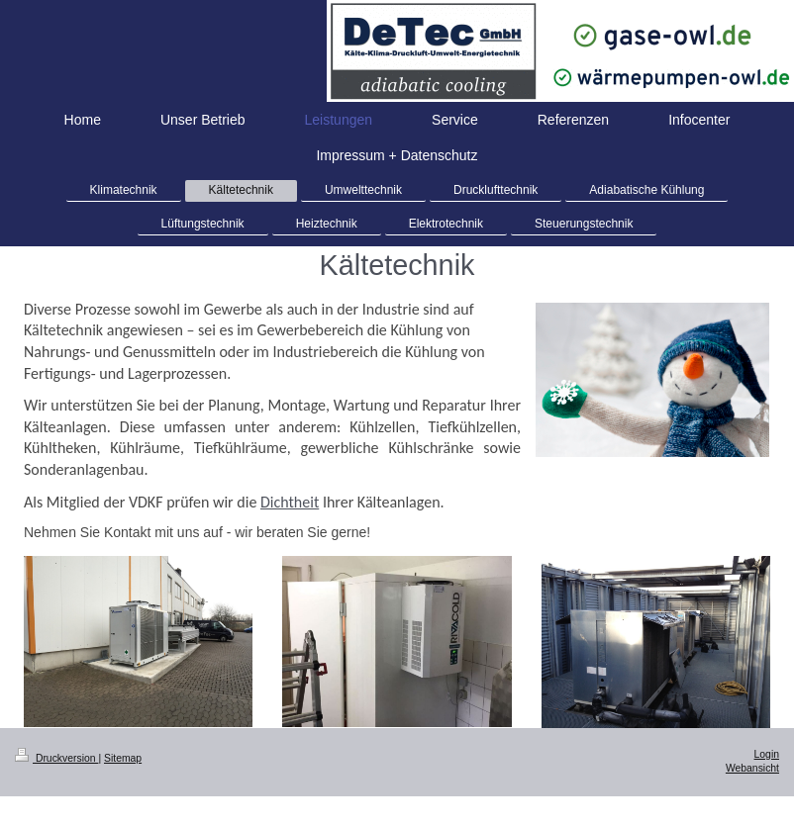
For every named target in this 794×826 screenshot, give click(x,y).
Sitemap (123, 758)
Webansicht (752, 768)
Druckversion (56, 758)
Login (766, 754)
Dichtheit (289, 502)
